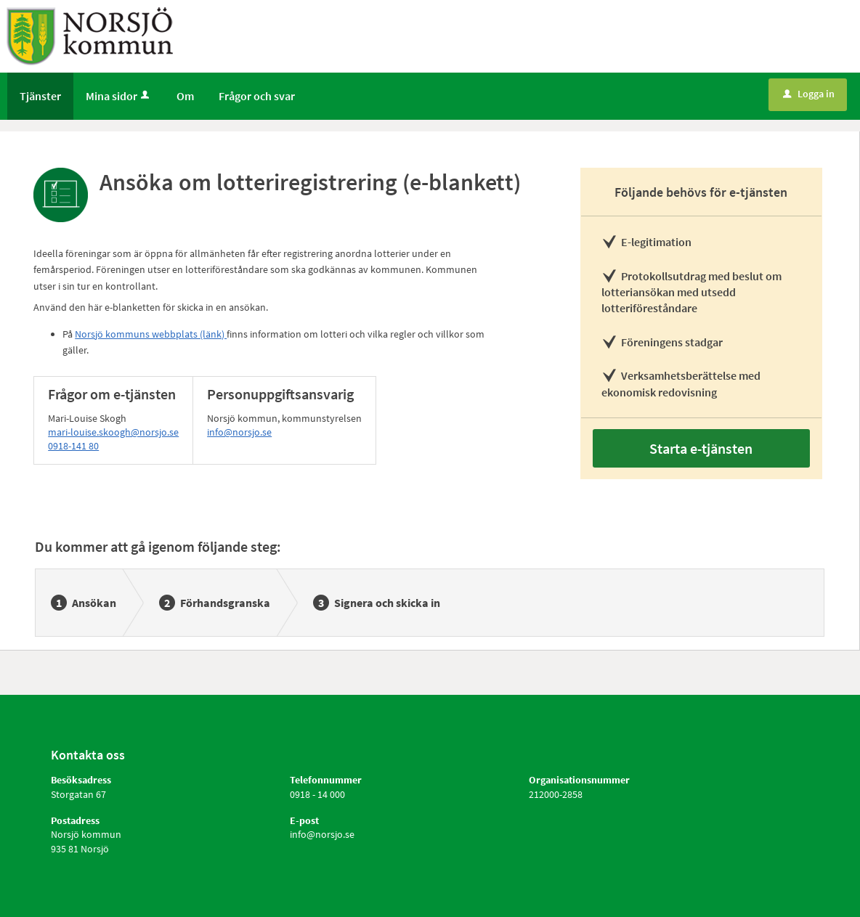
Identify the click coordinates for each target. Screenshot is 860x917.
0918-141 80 (73, 445)
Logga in (809, 93)
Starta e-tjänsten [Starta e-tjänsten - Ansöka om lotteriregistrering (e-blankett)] (700, 448)
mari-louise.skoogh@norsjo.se (113, 432)
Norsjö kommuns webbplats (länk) (151, 334)
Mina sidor (119, 96)
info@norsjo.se (239, 432)
